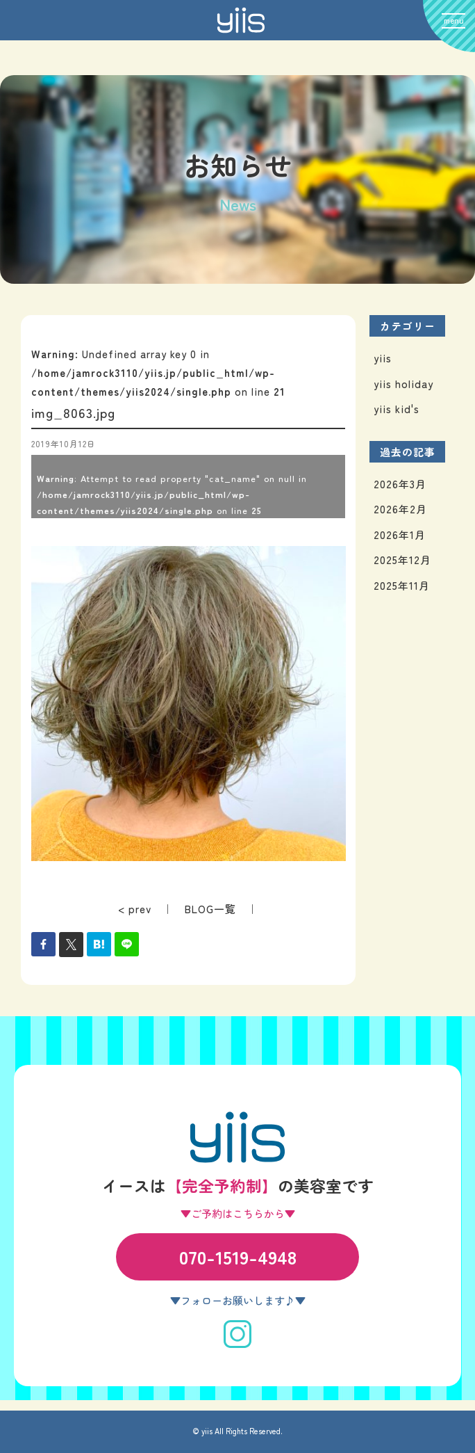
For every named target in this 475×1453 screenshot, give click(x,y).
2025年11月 (402, 585)
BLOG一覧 (210, 908)
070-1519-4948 (238, 1256)
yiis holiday (403, 383)
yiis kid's (396, 408)
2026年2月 (400, 508)
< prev (134, 908)
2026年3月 (400, 483)
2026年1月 (400, 534)
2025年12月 (402, 559)
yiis (383, 358)
